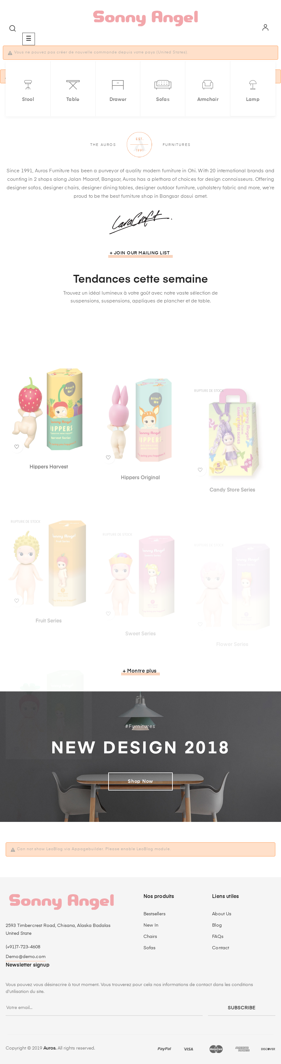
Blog (217, 925)
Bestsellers (154, 914)
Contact (220, 948)
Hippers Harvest (49, 520)
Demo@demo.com (26, 957)
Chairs (150, 936)
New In (151, 925)
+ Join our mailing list (140, 253)
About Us (221, 914)
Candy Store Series (232, 536)
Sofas (149, 948)
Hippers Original (140, 529)
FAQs (217, 936)
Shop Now (140, 781)
